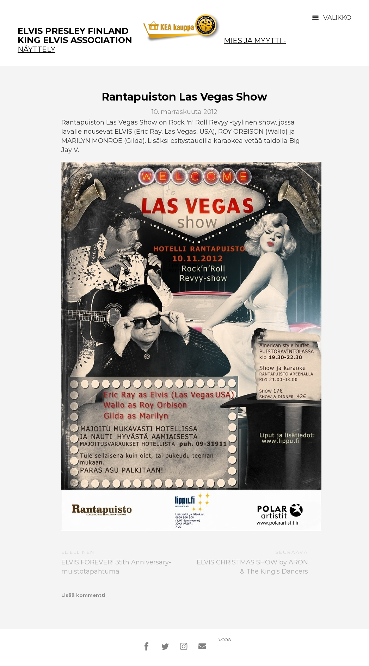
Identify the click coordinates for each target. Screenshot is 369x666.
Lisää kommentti (83, 595)
